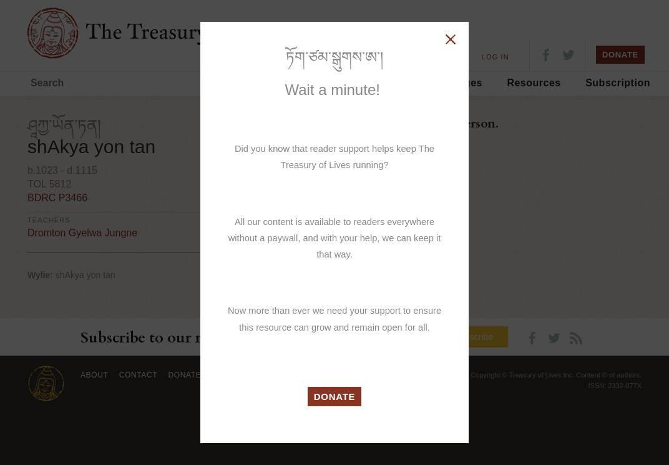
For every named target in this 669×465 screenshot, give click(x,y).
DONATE (335, 396)
